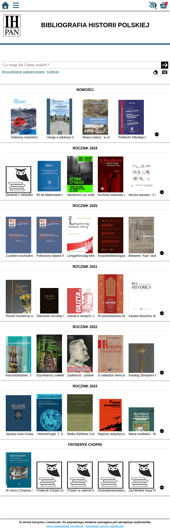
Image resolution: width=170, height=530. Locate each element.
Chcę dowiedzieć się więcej (64, 526)
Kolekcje (53, 72)
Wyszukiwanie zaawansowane (23, 72)
